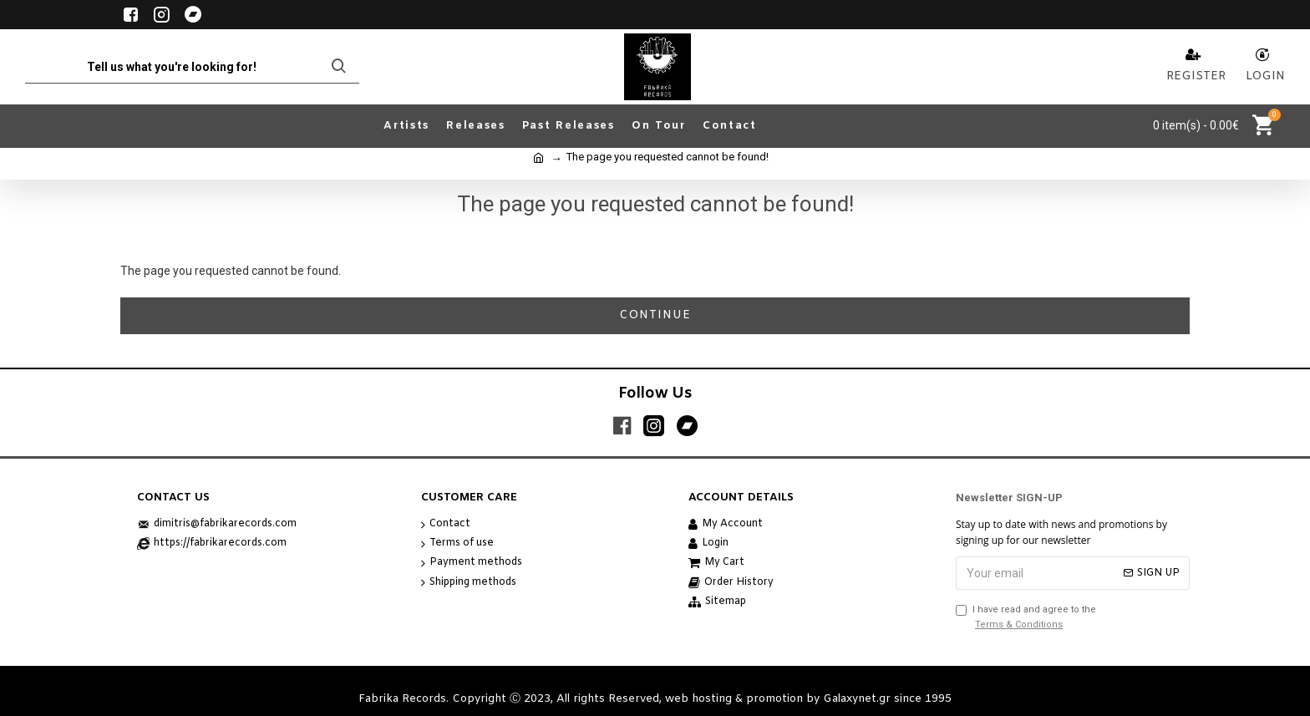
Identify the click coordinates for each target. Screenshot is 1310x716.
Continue (655, 315)
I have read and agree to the (1026, 618)
